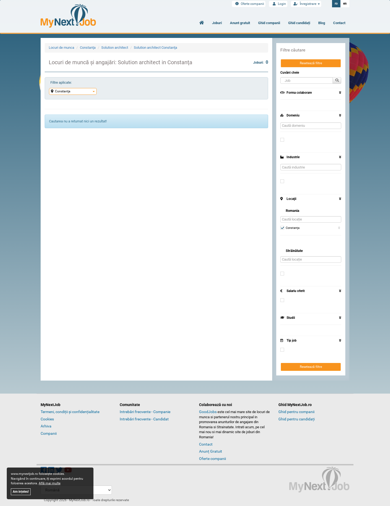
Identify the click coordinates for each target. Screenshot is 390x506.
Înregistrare (306, 4)
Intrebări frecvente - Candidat (144, 419)
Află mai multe (49, 483)
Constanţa (88, 48)
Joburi (217, 23)
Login (278, 4)
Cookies (47, 419)
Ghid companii (269, 23)
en (345, 3)
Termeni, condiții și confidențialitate (70, 412)
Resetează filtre (311, 63)
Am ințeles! (21, 492)
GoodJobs (208, 412)
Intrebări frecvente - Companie (145, 412)
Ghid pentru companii (296, 412)
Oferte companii (248, 4)
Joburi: (260, 62)
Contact (339, 23)
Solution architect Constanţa (155, 48)
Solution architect (114, 48)
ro (336, 3)
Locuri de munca (61, 48)
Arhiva (46, 426)
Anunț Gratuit (210, 451)
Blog (321, 23)
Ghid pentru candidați (296, 419)
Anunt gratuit (240, 23)
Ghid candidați (299, 23)
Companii (49, 433)
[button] (306, 80)
